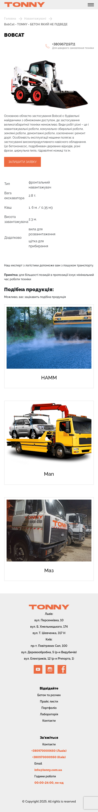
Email (38, 763)
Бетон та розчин (49, 695)
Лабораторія (49, 714)
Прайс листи (49, 701)
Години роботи (45, 776)
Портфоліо (48, 708)
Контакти (49, 720)
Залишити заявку (22, 162)
